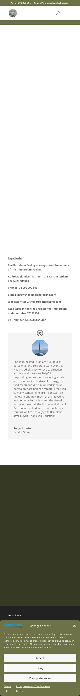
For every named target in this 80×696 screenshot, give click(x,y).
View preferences (40, 678)
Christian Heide (57, 22)
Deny (40, 668)
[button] (74, 626)
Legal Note (14, 615)
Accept (40, 658)
